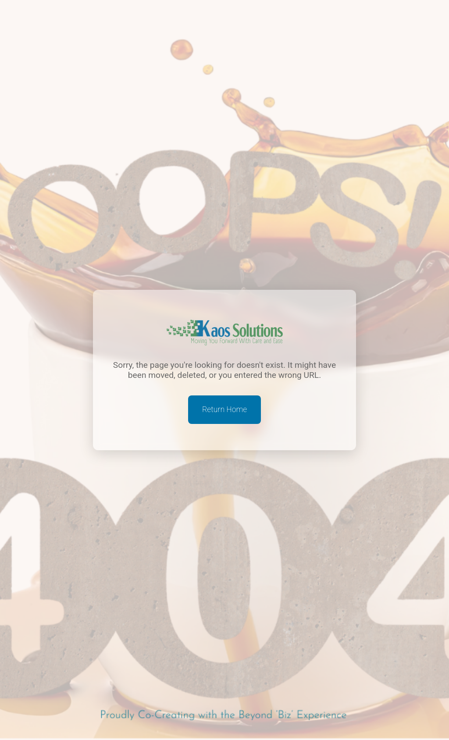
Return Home (224, 409)
